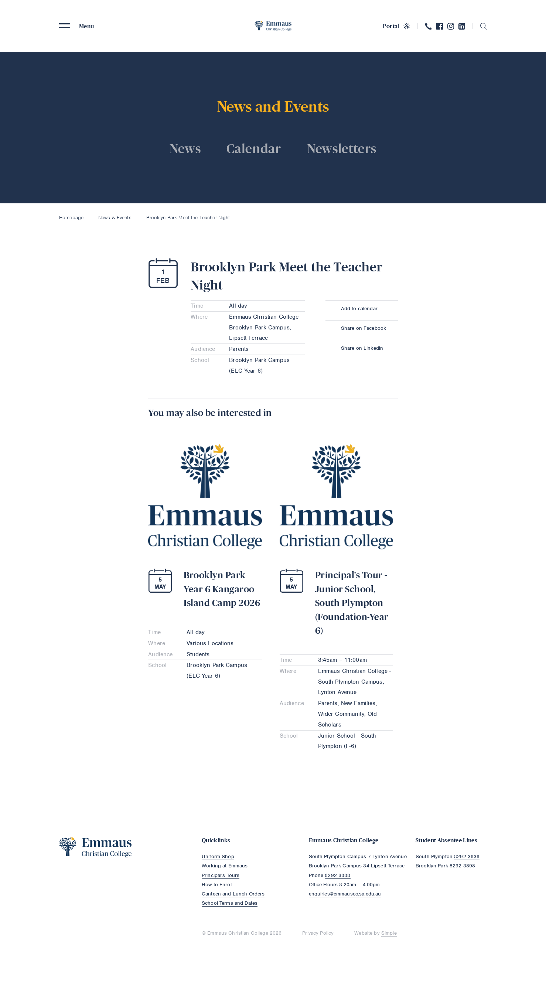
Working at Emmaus (225, 866)
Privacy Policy (318, 933)
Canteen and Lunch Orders (233, 894)
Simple (389, 933)
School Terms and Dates (229, 903)
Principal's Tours (220, 875)
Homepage (71, 217)
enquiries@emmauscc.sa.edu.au (345, 894)
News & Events (115, 217)
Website (363, 933)
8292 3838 (467, 856)
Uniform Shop (218, 856)
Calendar (253, 148)
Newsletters (341, 148)
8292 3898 (462, 866)
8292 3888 (337, 875)
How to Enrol (217, 884)
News (185, 148)
